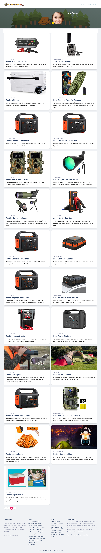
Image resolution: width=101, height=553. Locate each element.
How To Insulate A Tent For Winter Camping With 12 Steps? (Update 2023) (57, 529)
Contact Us (86, 535)
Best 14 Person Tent (62, 375)
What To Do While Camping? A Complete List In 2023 (57, 523)
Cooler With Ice (12, 100)
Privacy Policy (77, 535)
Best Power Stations (62, 336)
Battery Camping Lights (63, 454)
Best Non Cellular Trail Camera (66, 415)
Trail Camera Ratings (62, 61)
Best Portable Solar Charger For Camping (38, 532)
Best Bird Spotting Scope (16, 218)
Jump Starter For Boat (63, 218)
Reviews (88, 4)
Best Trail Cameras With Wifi (35, 525)
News (94, 4)
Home (82, 4)
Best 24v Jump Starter (15, 336)
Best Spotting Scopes (15, 375)
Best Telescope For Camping (35, 540)
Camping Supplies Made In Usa (35, 534)
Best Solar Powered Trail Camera (36, 530)
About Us (69, 535)
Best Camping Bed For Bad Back (36, 536)
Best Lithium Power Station (65, 141)
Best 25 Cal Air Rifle (32, 542)
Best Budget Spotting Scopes (66, 179)
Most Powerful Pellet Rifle (34, 523)
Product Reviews (32, 544)
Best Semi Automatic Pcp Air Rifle (36, 527)
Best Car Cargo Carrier (63, 259)
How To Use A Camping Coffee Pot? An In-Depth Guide (57, 534)
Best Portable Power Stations (18, 415)
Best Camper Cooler (14, 495)
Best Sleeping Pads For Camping (67, 100)
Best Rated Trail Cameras (17, 179)
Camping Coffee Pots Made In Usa (36, 538)
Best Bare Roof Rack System (65, 297)
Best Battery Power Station (17, 141)
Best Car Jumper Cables (16, 61)
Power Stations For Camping (18, 259)
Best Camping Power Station (18, 297)
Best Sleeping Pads (14, 454)
